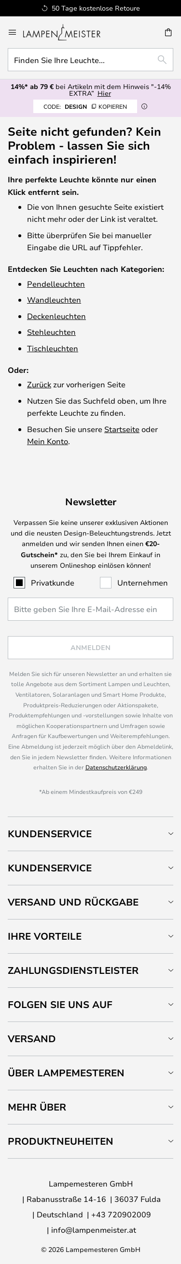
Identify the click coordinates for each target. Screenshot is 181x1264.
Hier (104, 93)
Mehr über (37, 1106)
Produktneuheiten (60, 1141)
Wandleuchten (54, 299)
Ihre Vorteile (45, 936)
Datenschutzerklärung (116, 767)
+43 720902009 (121, 1214)
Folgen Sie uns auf (60, 1004)
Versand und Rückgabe (73, 901)
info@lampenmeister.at (93, 1230)
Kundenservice (50, 833)
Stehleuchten (51, 332)
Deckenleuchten (56, 316)
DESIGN (85, 106)
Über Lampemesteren (66, 1072)
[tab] (90, 834)
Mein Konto (47, 441)
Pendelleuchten (56, 284)
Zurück (39, 384)
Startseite (121, 429)
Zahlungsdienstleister (73, 970)
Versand (32, 1038)
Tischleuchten (52, 348)
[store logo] (67, 32)
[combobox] (90, 59)
